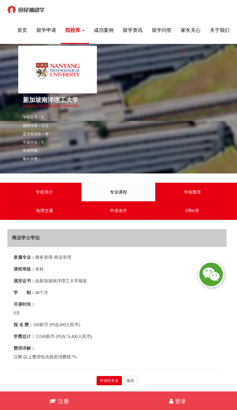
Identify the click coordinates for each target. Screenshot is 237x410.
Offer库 (192, 210)
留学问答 (162, 30)
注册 (59, 401)
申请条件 (118, 210)
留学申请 (46, 30)
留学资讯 (133, 30)
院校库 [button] (75, 30)
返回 (130, 380)
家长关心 (191, 30)
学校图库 (192, 192)
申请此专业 (109, 380)
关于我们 (220, 30)
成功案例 (104, 30)
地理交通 (44, 210)
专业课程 (118, 192)
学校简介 (44, 192)
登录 (177, 401)
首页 (22, 30)
